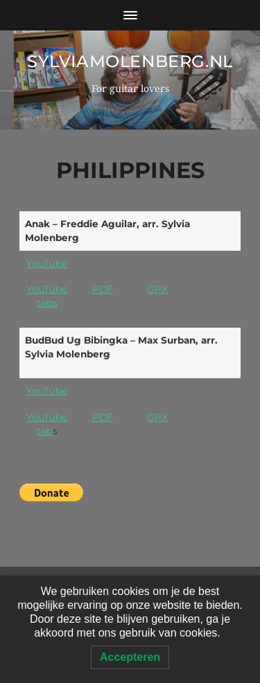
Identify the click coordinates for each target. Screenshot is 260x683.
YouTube (46, 263)
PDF (102, 288)
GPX (157, 288)
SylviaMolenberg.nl (130, 61)
